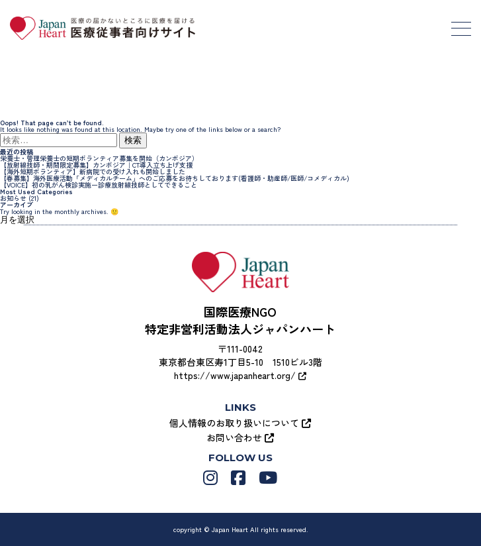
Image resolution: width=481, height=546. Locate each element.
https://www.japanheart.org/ (240, 375)
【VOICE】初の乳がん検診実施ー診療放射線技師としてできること (98, 185)
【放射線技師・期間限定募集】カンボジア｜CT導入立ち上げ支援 (96, 165)
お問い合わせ (240, 437)
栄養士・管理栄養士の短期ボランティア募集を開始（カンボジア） (99, 158)
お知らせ (13, 198)
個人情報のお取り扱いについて (240, 422)
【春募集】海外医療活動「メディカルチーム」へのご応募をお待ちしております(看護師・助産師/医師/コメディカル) (174, 178)
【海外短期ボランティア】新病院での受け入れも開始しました (92, 171)
